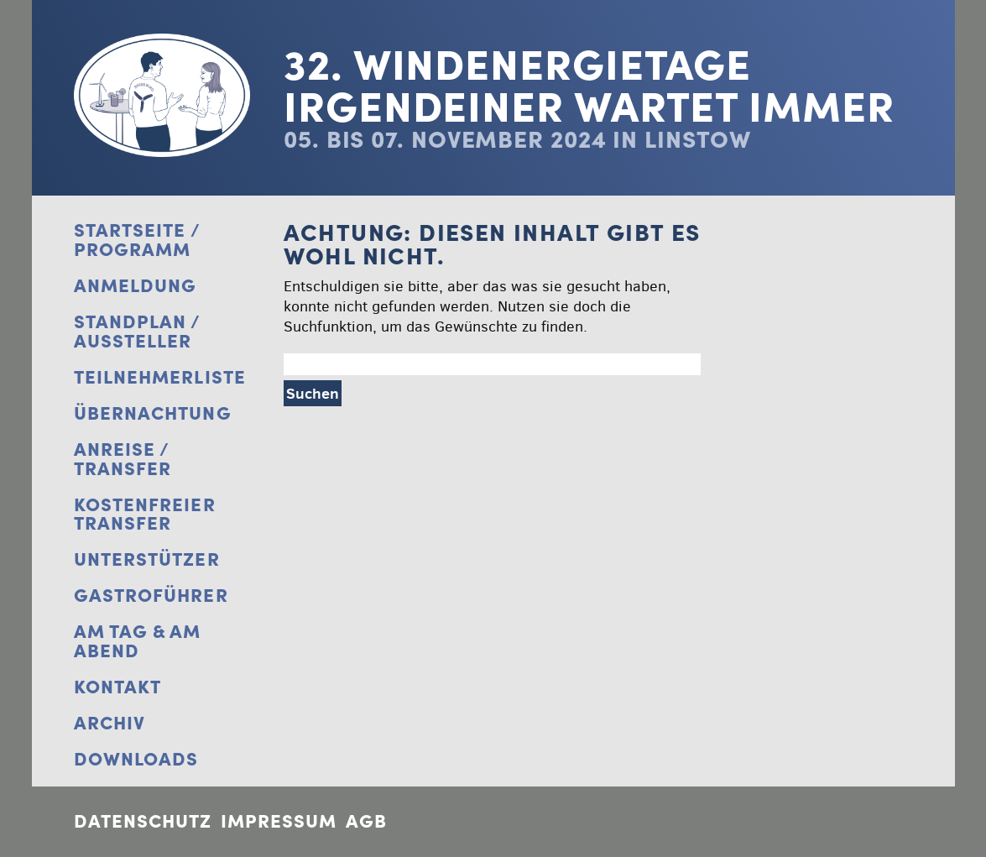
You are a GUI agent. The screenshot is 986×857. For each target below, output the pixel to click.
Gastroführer (151, 595)
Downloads (136, 759)
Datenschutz (143, 821)
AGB (366, 821)
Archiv (110, 723)
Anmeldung (135, 285)
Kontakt (118, 687)
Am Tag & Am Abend (137, 641)
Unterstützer (147, 559)
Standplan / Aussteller (137, 331)
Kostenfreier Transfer (145, 514)
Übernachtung (153, 413)
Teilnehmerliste (160, 377)
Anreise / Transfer (123, 459)
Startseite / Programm (137, 240)
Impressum (279, 821)
